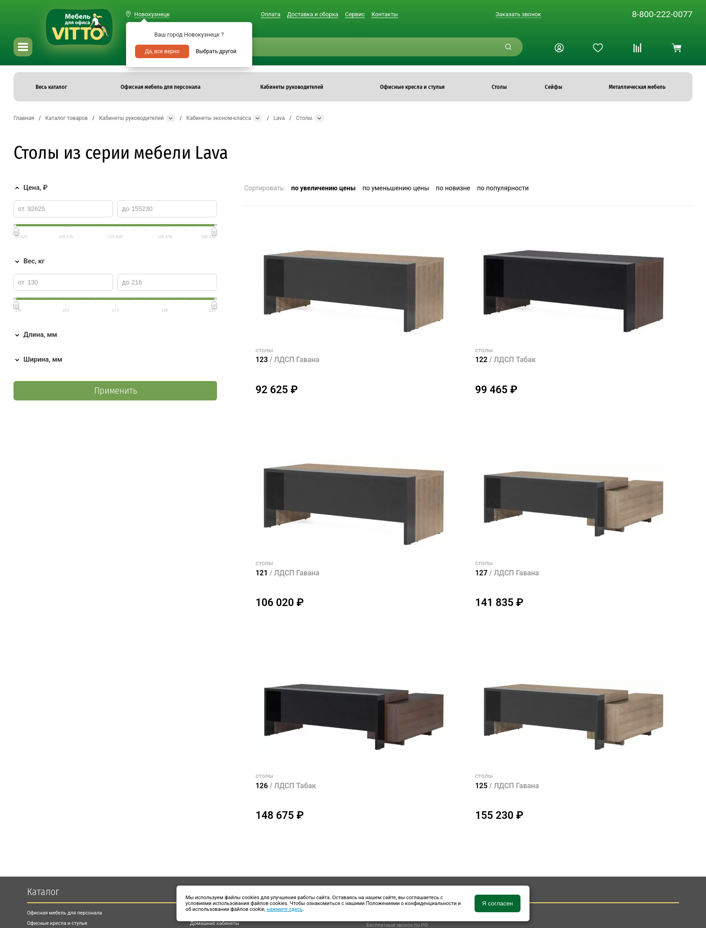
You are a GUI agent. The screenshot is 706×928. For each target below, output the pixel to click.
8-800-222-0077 (662, 14)
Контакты (384, 14)
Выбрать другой (216, 51)
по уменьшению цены (395, 188)
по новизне (453, 188)
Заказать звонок (518, 14)
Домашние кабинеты (214, 923)
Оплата (270, 14)
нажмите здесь (285, 909)
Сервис (355, 14)
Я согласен (497, 903)
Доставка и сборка (313, 14)
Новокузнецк (152, 14)
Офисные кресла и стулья (57, 923)
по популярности (503, 188)
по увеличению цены (323, 188)
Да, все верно (162, 51)
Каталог (43, 892)
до (125, 208)
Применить (115, 390)
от (21, 208)
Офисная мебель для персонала (64, 913)
